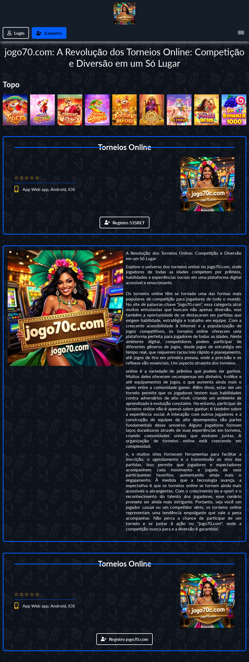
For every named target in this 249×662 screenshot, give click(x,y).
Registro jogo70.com (124, 639)
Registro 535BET (124, 222)
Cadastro (49, 33)
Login (15, 33)
